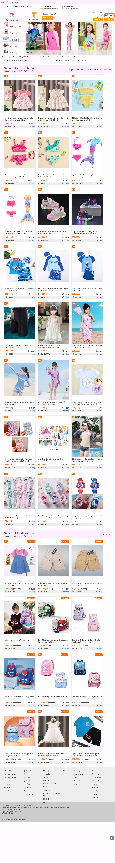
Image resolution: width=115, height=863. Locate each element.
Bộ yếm (94, 784)
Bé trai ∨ (80, 70)
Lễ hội (45, 787)
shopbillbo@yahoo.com (14, 811)
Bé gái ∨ (72, 70)
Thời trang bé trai (10, 777)
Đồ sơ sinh (8, 791)
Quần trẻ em (28, 781)
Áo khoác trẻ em (29, 791)
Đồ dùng (7, 787)
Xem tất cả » (107, 70)
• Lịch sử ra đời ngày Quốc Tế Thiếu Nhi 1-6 (71, 60)
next (111, 37)
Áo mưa (76, 784)
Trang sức (46, 790)
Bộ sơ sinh (95, 781)
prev (27, 37)
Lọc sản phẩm (34, 16)
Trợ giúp (15, 2)
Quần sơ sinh (96, 777)
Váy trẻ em (27, 787)
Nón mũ (46, 780)
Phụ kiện (7, 781)
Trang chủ (4, 2)
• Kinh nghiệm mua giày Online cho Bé (14, 60)
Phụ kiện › (12, 31)
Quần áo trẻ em (29, 771)
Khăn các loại (78, 774)
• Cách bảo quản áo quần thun (66, 57)
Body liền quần (97, 787)
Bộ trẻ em (27, 784)
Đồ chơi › (11, 52)
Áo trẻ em (27, 777)
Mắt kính (46, 799)
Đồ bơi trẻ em (28, 794)
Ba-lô (45, 802)
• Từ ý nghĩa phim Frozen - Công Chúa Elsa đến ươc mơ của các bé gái (25, 57)
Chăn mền (77, 781)
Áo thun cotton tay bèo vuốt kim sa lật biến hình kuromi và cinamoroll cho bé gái (86, 403)
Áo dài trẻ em (28, 774)
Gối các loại (78, 777)
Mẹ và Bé (7, 771)
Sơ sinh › (11, 45)
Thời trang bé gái (10, 774)
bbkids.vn (11, 813)
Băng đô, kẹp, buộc (49, 783)
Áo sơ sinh (95, 774)
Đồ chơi (7, 784)
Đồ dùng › (11, 38)
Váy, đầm (95, 791)
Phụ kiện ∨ (89, 70)
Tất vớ (45, 777)
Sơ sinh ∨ (97, 70)
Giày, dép (46, 774)
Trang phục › (13, 25)
